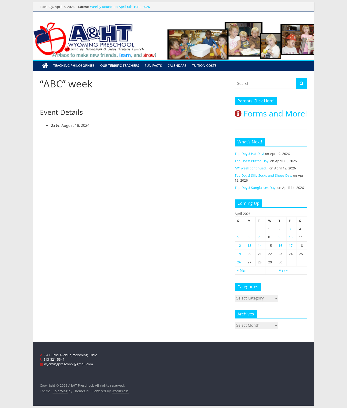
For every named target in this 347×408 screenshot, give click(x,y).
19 (239, 253)
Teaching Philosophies (74, 65)
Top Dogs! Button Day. (252, 161)
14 (260, 245)
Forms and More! (271, 113)
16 (280, 245)
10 (291, 237)
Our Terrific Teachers (119, 65)
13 (249, 245)
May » (283, 270)
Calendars (177, 65)
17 (291, 245)
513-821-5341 (52, 359)
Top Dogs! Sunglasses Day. (255, 187)
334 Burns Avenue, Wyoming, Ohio (68, 354)
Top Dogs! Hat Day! (249, 153)
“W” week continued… (251, 168)
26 (239, 262)
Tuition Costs (204, 65)
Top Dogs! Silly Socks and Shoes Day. (263, 175)
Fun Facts (153, 65)
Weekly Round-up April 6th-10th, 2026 (120, 6)
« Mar (241, 270)
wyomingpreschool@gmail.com (66, 364)
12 (239, 245)
